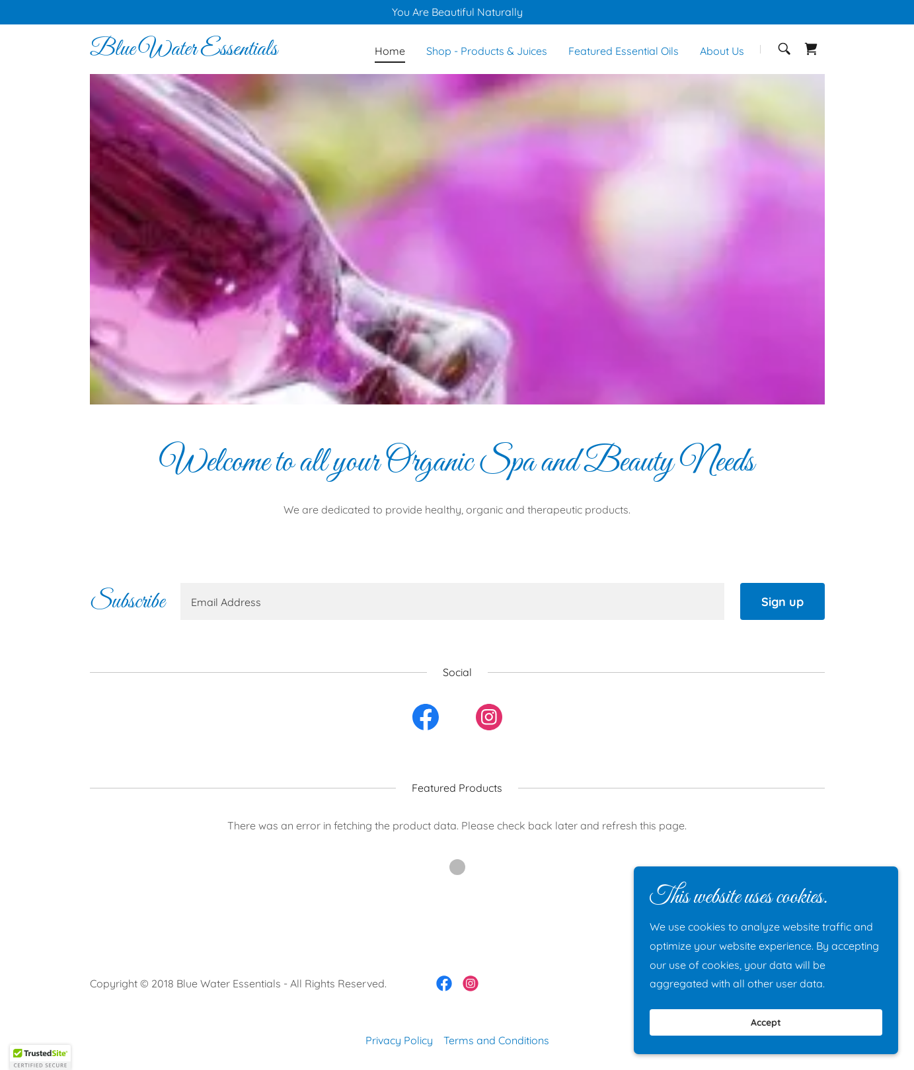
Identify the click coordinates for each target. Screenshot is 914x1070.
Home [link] (390, 50)
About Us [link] (722, 50)
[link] (184, 50)
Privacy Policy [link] (399, 1040)
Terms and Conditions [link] (496, 1040)
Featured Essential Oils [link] (623, 50)
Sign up (782, 601)
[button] (40, 1057)
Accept (766, 1022)
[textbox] (452, 601)
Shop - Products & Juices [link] (486, 50)
